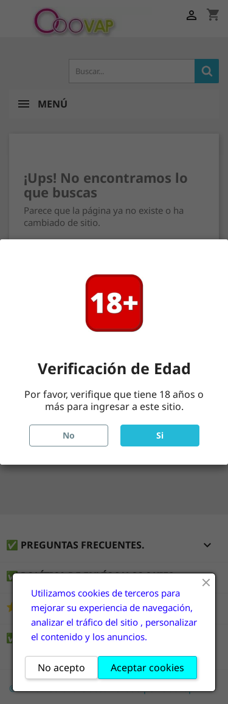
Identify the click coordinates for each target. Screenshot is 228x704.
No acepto (61, 667)
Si (160, 435)
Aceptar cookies (147, 667)
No (69, 435)
